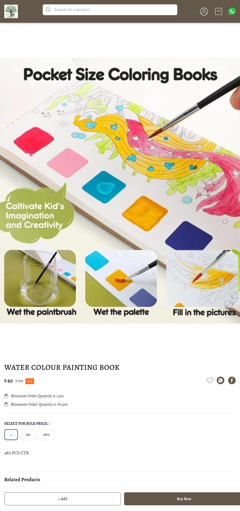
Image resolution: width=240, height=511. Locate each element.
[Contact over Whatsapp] (232, 11)
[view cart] (218, 11)
